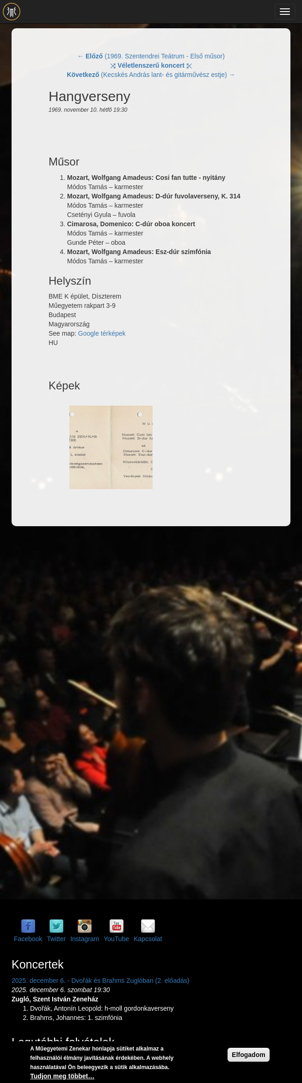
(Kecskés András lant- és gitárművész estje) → (151, 74)
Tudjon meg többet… (62, 1076)
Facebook (28, 939)
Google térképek (102, 333)
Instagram (84, 939)
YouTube (116, 939)
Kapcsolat (148, 939)
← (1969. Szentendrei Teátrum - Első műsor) (151, 56)
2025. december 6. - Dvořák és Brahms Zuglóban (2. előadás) (100, 980)
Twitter (56, 939)
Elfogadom (248, 1054)
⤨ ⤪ (151, 65)
